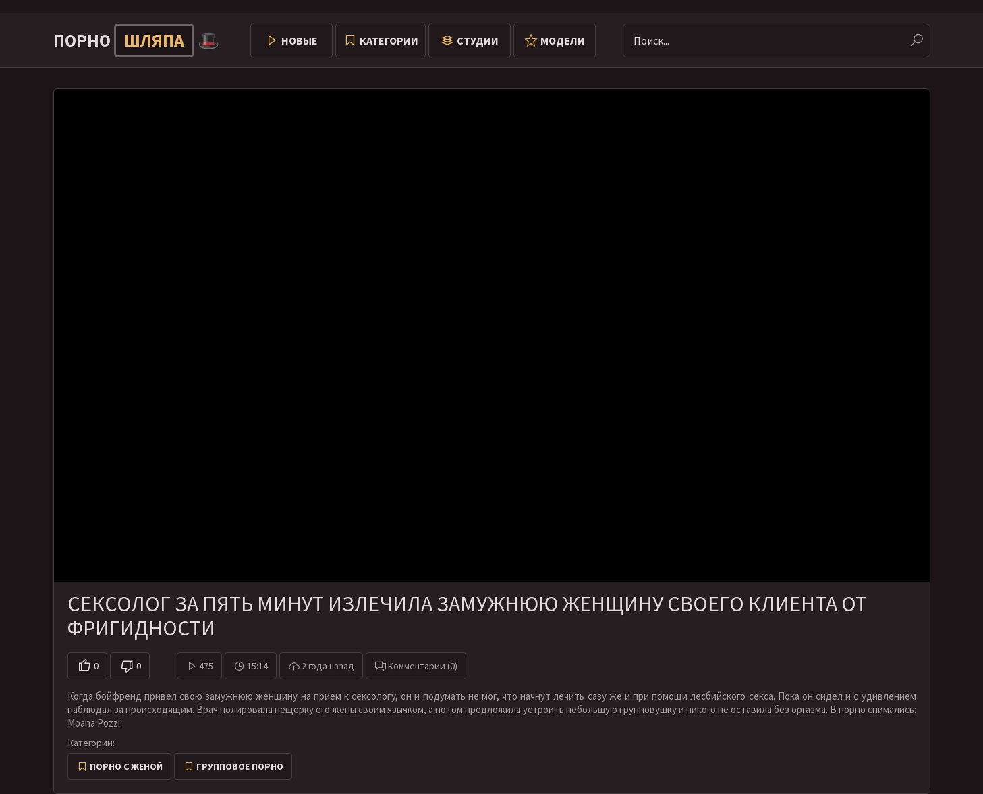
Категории (389, 40)
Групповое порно (239, 766)
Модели (562, 40)
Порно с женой (126, 766)
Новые (299, 40)
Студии (478, 40)
